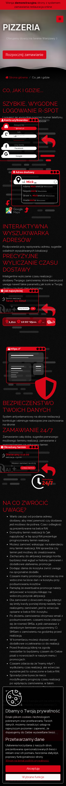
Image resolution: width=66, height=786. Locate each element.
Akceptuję (33, 768)
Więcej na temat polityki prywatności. (27, 760)
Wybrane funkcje (33, 777)
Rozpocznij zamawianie (24, 55)
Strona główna (16, 77)
